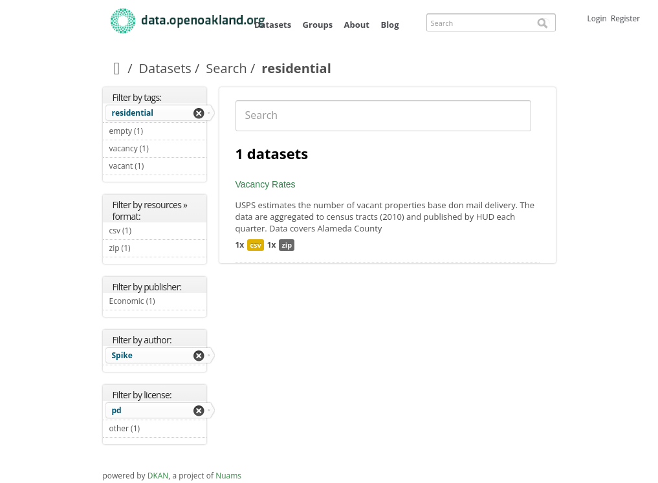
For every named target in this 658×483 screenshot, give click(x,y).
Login (597, 18)
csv (255, 245)
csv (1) (146, 230)
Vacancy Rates (266, 184)
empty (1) (157, 132)
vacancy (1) (157, 150)
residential (133, 112)
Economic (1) (157, 302)
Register (625, 18)
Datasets (272, 24)
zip (286, 245)
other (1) (155, 428)
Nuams (228, 475)
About (356, 24)
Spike (122, 355)
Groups (318, 24)
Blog (389, 24)
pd (117, 410)
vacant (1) (157, 167)
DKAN (158, 475)
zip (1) (145, 247)
